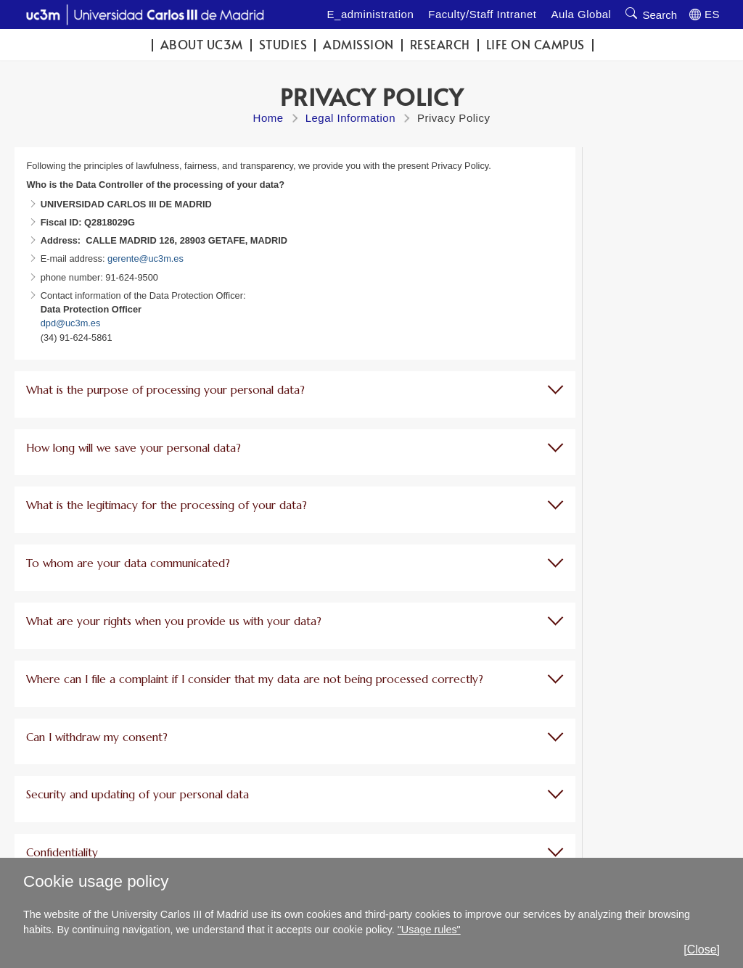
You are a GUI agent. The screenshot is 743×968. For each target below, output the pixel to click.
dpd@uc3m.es (71, 323)
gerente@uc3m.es (145, 258)
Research (440, 44)
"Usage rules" (429, 929)
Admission (358, 44)
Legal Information (350, 118)
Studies (283, 44)
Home (268, 118)
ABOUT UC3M (201, 44)
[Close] (702, 949)
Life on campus (535, 44)
